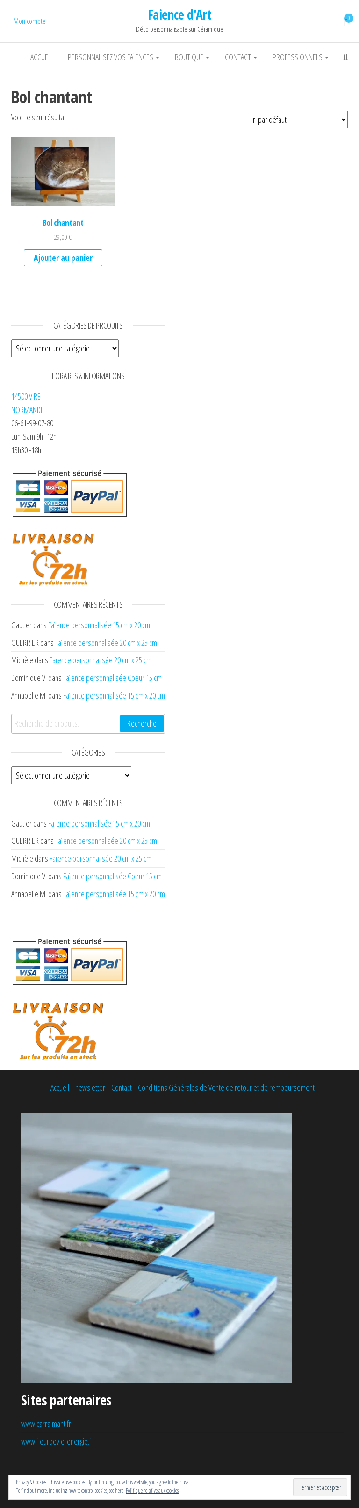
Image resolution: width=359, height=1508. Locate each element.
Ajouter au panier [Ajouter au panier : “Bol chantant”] (63, 257)
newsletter (90, 1087)
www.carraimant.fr (46, 1423)
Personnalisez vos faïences (113, 57)
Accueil (41, 57)
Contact (241, 57)
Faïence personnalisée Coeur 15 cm (112, 677)
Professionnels (301, 57)
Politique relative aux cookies (152, 1490)
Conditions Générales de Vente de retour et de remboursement (226, 1087)
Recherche (142, 723)
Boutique (192, 57)
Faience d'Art (180, 14)
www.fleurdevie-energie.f (56, 1441)
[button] (63, 171)
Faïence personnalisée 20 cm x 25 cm (106, 642)
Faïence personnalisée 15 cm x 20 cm (99, 625)
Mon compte (30, 21)
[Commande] (296, 119)
